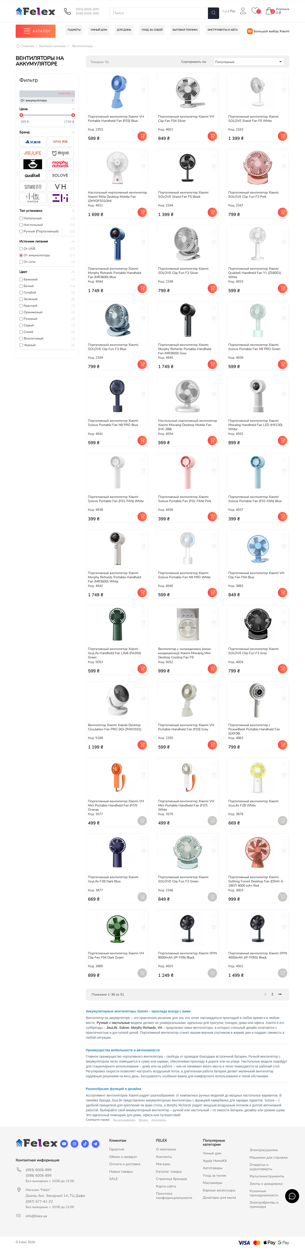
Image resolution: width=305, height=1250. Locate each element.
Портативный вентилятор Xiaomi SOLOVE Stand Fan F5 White (253, 118)
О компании (166, 1149)
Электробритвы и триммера (264, 1204)
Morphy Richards (143, 1028)
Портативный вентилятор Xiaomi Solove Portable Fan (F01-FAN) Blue (255, 499)
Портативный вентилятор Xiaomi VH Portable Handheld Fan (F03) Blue (116, 118)
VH (160, 1028)
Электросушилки (264, 1150)
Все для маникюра (124, 1120)
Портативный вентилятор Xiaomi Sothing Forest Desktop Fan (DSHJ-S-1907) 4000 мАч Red (256, 881)
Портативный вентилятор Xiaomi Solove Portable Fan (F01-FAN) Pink (184, 499)
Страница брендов (171, 1179)
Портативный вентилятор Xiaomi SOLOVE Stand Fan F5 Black (183, 194)
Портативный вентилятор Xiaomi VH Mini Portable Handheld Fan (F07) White (186, 805)
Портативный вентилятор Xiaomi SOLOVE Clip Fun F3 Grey (253, 651)
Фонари (143, 1120)
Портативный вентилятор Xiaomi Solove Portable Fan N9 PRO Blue (113, 423)
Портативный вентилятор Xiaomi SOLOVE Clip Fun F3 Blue (113, 347)
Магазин (163, 1164)
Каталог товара (169, 1171)
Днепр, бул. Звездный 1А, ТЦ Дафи (55, 1196)
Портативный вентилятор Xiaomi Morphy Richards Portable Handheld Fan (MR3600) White (114, 577)
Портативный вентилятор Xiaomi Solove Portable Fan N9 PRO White (184, 575)
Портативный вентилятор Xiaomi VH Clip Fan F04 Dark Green (116, 955)
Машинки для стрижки (269, 1157)
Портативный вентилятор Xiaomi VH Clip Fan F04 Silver (186, 118)
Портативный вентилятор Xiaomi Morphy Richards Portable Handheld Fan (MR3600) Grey (184, 349)
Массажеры (212, 1183)
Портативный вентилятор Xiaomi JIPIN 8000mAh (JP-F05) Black (187, 955)
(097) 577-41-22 (39, 1201)
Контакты (164, 1156)
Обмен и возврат (123, 1156)
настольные (121, 1023)
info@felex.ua (36, 1216)
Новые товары (121, 1171)
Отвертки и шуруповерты (261, 1167)
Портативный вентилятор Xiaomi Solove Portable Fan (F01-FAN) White (116, 499)
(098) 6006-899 (87, 13)
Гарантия (116, 1149)
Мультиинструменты (267, 1176)
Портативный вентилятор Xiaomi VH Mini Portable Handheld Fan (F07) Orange (116, 805)
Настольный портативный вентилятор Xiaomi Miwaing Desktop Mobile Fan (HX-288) (187, 425)
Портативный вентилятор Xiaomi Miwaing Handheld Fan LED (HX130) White (255, 425)
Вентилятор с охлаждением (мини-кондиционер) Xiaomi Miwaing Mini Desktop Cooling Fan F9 (185, 653)
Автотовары (158, 1120)
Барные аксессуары (219, 1190)
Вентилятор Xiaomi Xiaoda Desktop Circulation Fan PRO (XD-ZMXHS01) (114, 727)
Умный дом (212, 1153)
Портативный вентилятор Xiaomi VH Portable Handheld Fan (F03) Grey (186, 727)
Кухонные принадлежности (264, 1193)
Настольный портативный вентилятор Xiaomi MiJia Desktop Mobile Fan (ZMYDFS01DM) (117, 196)
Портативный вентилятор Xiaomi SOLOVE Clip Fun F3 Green (183, 879)
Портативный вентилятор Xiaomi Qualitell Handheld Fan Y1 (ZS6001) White (254, 272)
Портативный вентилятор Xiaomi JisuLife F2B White (253, 803)
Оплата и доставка (124, 1164)
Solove (124, 1028)
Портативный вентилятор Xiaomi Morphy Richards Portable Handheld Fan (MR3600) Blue (114, 272)
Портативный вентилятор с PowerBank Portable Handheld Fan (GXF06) (254, 729)
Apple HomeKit (215, 1160)
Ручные (102, 1023)
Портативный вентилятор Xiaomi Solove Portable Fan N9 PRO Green (254, 347)
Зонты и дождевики (266, 1183)
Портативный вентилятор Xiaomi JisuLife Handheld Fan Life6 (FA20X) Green (114, 653)
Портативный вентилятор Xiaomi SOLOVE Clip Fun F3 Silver (183, 270)
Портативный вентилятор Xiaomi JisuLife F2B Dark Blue (113, 879)
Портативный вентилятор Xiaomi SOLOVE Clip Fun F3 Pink (253, 194)
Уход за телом (214, 1175)
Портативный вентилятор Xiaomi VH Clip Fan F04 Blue (256, 575)
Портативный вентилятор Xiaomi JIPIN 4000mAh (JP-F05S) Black (257, 955)
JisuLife (111, 1028)
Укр (225, 11)
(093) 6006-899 (87, 9)
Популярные (249, 61)
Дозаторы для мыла (219, 1197)
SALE (113, 1179)
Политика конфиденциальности (174, 1195)
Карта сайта (166, 1186)
